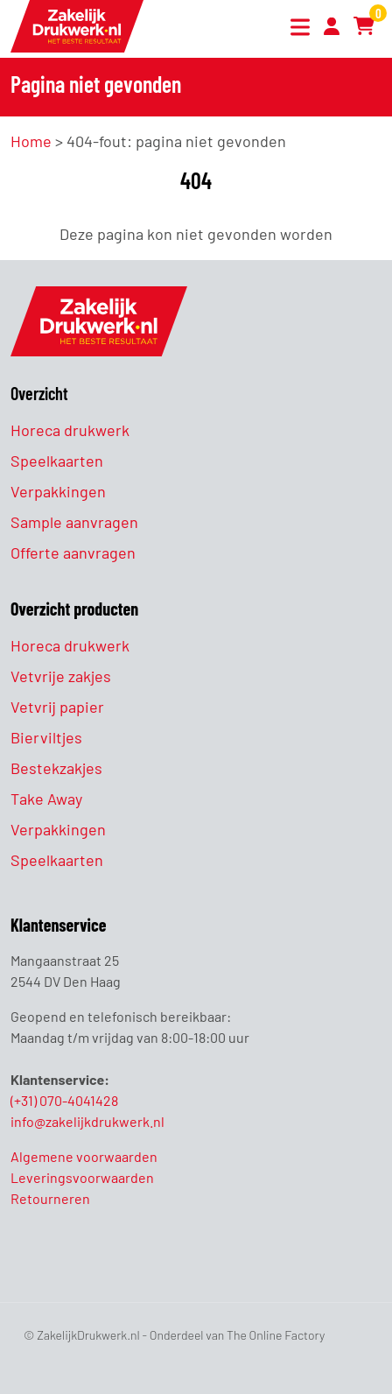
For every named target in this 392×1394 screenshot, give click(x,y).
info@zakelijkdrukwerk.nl (87, 1121)
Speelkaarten (56, 460)
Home (31, 141)
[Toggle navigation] (296, 29)
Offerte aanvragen (73, 552)
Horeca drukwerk (70, 430)
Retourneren (50, 1198)
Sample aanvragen (74, 522)
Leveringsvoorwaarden (82, 1177)
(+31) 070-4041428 (64, 1100)
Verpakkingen (58, 491)
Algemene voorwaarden (84, 1156)
